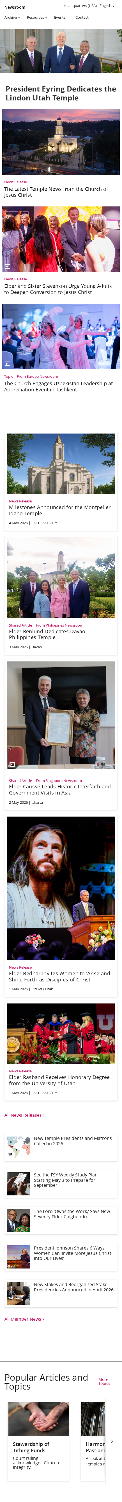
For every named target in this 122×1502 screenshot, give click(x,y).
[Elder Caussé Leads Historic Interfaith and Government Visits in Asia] (61, 733)
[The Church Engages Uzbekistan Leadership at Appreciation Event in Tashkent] (61, 350)
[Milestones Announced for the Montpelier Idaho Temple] (61, 480)
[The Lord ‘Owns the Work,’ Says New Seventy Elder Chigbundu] (61, 1220)
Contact (82, 17)
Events (59, 17)
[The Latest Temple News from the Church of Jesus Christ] (61, 155)
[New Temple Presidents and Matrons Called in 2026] (61, 1147)
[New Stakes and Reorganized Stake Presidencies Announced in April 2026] (61, 1293)
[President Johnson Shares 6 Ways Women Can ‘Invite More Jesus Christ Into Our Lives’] (61, 1257)
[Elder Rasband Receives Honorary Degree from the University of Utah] (61, 1050)
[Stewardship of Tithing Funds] (38, 1434)
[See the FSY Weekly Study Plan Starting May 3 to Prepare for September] (61, 1184)
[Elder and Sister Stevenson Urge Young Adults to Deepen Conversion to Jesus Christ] (61, 252)
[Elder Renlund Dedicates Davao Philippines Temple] (61, 594)
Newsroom (14, 7)
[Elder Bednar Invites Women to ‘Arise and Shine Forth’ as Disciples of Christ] (61, 905)
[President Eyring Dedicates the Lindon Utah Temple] (61, 67)
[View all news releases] (61, 1114)
